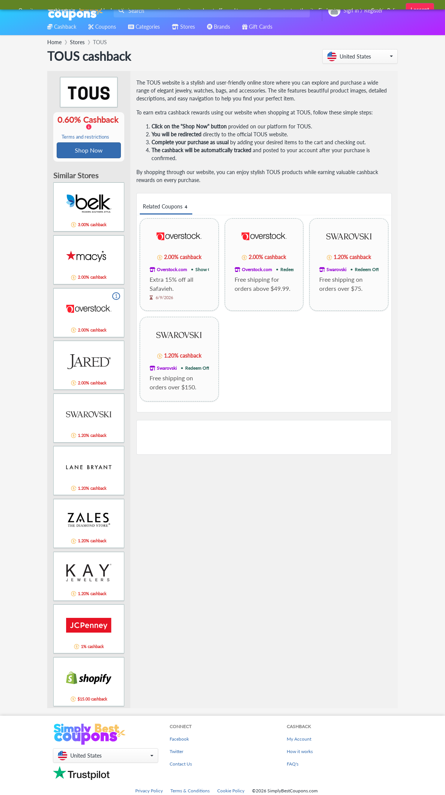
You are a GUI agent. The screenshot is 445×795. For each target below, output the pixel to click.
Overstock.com (172, 269)
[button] (360, 56)
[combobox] (210, 11)
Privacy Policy (149, 791)
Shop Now (89, 150)
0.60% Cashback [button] (89, 127)
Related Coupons (166, 206)
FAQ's (292, 764)
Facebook (179, 740)
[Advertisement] (264, 437)
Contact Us (181, 764)
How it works (300, 752)
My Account (299, 740)
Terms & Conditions (190, 791)
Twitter (176, 752)
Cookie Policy (230, 791)
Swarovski (336, 269)
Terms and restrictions (85, 137)
